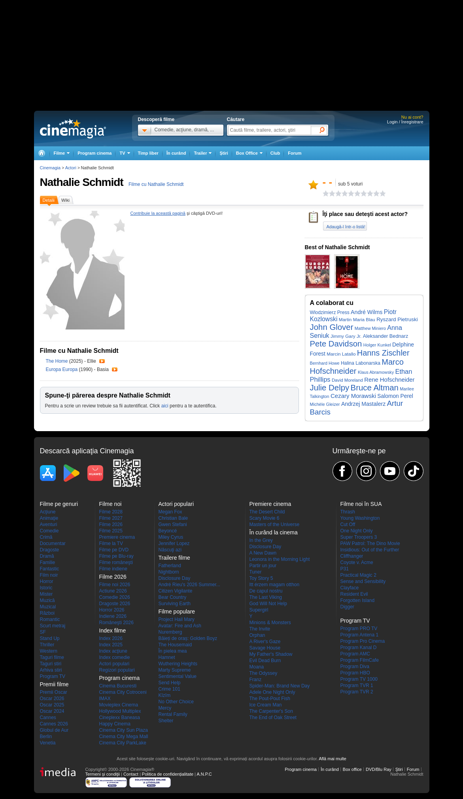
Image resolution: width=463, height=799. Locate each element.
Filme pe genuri (59, 504)
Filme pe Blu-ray (116, 556)
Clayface (349, 588)
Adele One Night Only (272, 692)
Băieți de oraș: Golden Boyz (188, 638)
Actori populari (114, 663)
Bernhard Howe (325, 363)
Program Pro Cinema (362, 641)
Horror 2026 (112, 610)
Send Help (170, 682)
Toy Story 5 (261, 578)
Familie (47, 562)
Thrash (347, 512)
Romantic (50, 619)
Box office (352, 769)
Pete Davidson (336, 343)
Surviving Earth (175, 603)
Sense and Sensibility (363, 581)
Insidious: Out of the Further (369, 550)
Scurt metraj (53, 626)
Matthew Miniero (370, 328)
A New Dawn (263, 553)
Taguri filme (52, 657)
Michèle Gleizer (325, 404)
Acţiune (48, 512)
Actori (70, 167)
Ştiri (223, 153)
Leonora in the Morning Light (279, 559)
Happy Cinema (114, 724)
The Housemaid (175, 645)
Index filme (112, 630)
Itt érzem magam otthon (274, 584)
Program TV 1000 (359, 679)
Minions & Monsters (270, 622)
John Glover (331, 327)
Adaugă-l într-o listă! (346, 226)
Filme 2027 (111, 518)
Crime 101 (169, 689)
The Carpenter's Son (271, 711)
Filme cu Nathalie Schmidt (156, 184)
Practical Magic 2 (358, 575)
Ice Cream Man (265, 705)
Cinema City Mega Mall (123, 736)
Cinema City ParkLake (122, 743)
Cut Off (347, 524)
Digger (347, 607)
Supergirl (258, 610)
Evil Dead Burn (265, 660)
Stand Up (50, 638)
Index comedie (114, 657)
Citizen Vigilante (176, 591)
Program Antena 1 (359, 635)
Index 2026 (111, 638)
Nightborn (169, 572)
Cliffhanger (351, 556)
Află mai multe (332, 758)
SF (43, 632)
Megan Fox (170, 512)
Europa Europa (62, 369)
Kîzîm (165, 695)
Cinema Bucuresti (118, 686)
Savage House (265, 648)
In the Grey (261, 540)
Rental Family (173, 714)
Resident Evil (354, 594)
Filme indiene (113, 569)
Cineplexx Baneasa (119, 717)
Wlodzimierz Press (330, 312)
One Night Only (356, 531)
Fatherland (170, 565)
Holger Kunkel (377, 345)
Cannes (48, 717)
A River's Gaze (265, 641)
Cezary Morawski (353, 395)
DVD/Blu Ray (378, 769)
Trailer (102, 361)
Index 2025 (111, 645)
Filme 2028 (111, 512)
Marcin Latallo (341, 353)
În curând (176, 153)
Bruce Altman (375, 387)
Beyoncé (168, 531)
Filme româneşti (116, 562)
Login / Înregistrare (405, 121)
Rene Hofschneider (389, 380)
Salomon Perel (395, 396)
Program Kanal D (358, 647)
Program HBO (355, 673)
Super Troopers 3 (358, 537)
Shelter (166, 720)
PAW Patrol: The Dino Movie (370, 543)
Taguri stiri (51, 663)
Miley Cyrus (171, 537)
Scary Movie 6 (264, 518)
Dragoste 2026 (114, 603)
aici (164, 406)
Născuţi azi (170, 550)
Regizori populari (117, 670)
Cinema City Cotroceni (123, 692)
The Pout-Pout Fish (269, 698)
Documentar (53, 543)
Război (47, 613)
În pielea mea (173, 651)
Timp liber (148, 153)
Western (48, 651)
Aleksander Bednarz (385, 336)
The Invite (259, 629)
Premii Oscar (53, 692)
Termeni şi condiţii (102, 774)
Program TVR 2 (356, 692)
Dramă (47, 556)
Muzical (48, 607)
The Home (57, 361)
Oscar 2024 (52, 711)
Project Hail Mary (177, 619)
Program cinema (94, 153)
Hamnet (167, 657)
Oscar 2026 (52, 698)
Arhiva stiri (51, 670)
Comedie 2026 (114, 597)
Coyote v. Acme (356, 562)
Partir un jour (263, 565)
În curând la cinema (273, 532)
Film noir (49, 575)
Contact (130, 774)
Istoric (46, 588)
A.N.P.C (204, 774)
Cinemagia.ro (73, 128)
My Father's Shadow (271, 654)
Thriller (47, 645)
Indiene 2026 (113, 616)
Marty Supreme (175, 670)
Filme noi (110, 504)
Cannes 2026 (54, 724)
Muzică (47, 600)
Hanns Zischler (383, 352)
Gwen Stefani (173, 524)
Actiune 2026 (113, 591)
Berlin (46, 736)
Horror (46, 581)
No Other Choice (176, 701)
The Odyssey (263, 673)
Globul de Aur (54, 730)
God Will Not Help (268, 603)
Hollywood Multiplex (120, 711)
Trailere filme (174, 558)
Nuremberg (170, 632)
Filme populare (177, 611)
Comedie (49, 531)
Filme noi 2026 (114, 584)
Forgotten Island (357, 600)
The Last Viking (265, 597)
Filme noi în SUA (361, 504)
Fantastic (49, 569)
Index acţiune (113, 651)
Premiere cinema (117, 537)
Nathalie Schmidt (81, 182)
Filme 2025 (111, 531)
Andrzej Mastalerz (363, 404)
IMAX (105, 698)
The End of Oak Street (273, 717)
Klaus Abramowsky (376, 372)
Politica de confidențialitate (167, 774)
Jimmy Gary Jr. (346, 336)
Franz (255, 679)
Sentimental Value (178, 676)
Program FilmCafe (359, 660)
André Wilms (366, 312)
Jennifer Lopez (174, 543)
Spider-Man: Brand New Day (279, 686)
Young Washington (360, 518)
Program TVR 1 (356, 685)
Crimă (46, 537)
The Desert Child (267, 512)
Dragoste (49, 550)
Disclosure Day (175, 578)
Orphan (257, 635)
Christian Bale (173, 518)
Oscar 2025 (52, 705)
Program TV (52, 676)
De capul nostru (266, 591)
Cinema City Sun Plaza (123, 730)
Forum (294, 153)
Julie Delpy (330, 387)
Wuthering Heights (178, 663)
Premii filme (54, 684)
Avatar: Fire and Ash (180, 626)
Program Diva (354, 666)
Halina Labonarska (360, 363)
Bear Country (173, 597)
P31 (344, 569)
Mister (46, 594)
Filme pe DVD (114, 550)
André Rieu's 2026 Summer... (189, 584)
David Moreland (347, 380)
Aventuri (48, 524)
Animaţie (49, 518)
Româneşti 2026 (116, 622)
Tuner (255, 572)
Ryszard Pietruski (397, 319)
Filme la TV (111, 543)
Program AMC (355, 654)
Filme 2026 (111, 524)
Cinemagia (50, 167)
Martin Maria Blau (357, 319)
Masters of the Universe (274, 524)
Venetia (48, 743)
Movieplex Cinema (118, 705)
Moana (256, 667)
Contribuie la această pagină (157, 213)
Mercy (165, 708)
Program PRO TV (359, 628)
